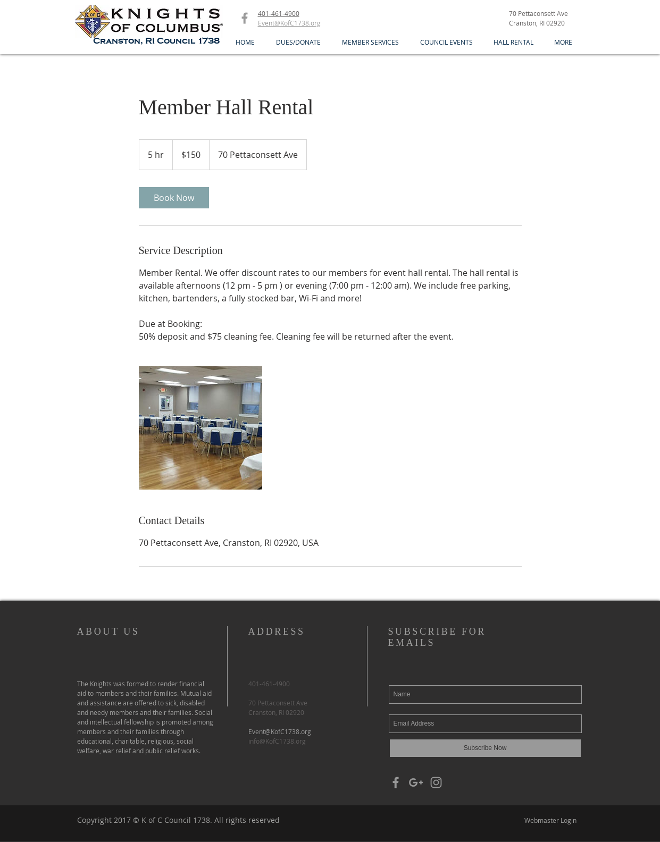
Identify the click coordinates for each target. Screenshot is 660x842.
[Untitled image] (200, 428)
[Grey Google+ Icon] (415, 782)
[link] (174, 197)
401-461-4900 (278, 13)
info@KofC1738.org (277, 741)
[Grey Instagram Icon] (436, 782)
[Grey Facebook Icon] (244, 18)
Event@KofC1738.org (279, 731)
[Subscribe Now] (485, 748)
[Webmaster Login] (550, 820)
